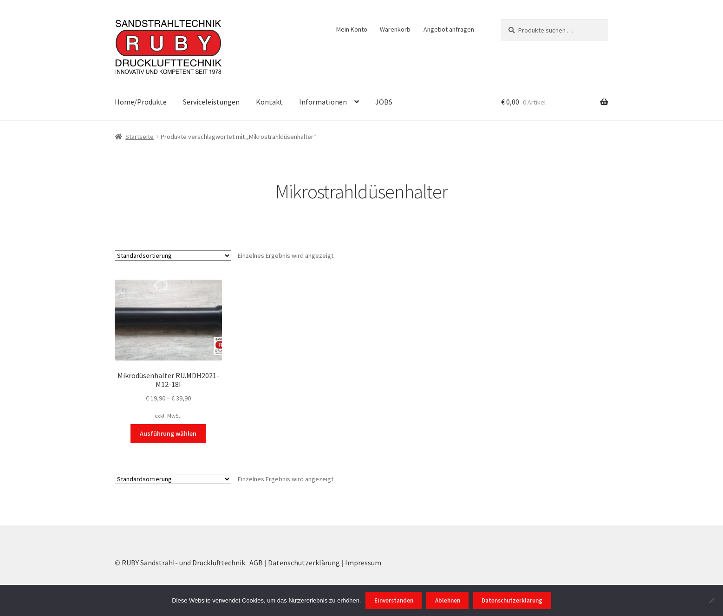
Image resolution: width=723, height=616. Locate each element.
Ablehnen (447, 600)
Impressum (363, 562)
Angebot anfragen (448, 29)
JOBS (383, 101)
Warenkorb (395, 29)
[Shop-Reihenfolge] (173, 255)
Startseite (139, 136)
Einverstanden (393, 600)
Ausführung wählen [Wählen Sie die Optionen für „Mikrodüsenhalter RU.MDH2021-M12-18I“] (168, 433)
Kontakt (269, 101)
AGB (256, 562)
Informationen (323, 101)
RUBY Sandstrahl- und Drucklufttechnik (183, 562)
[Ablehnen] (711, 600)
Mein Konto (351, 29)
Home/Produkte (141, 101)
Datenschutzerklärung (304, 562)
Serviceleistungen (211, 101)
